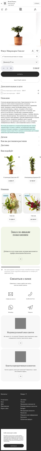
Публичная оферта (26, 419)
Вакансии (23, 413)
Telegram (30, 312)
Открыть (37, 3)
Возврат (22, 408)
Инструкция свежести (27, 410)
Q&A (2, 404)
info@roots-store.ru (10, 298)
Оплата (22, 402)
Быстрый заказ (20, 80)
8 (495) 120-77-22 (30, 298)
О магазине (4, 400)
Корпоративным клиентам (28, 406)
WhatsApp (10, 312)
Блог (2, 402)
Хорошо (14, 446)
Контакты (4, 394)
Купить (20, 74)
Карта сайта (4, 408)
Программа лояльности (27, 404)
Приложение (5, 406)
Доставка (23, 400)
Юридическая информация (29, 415)
